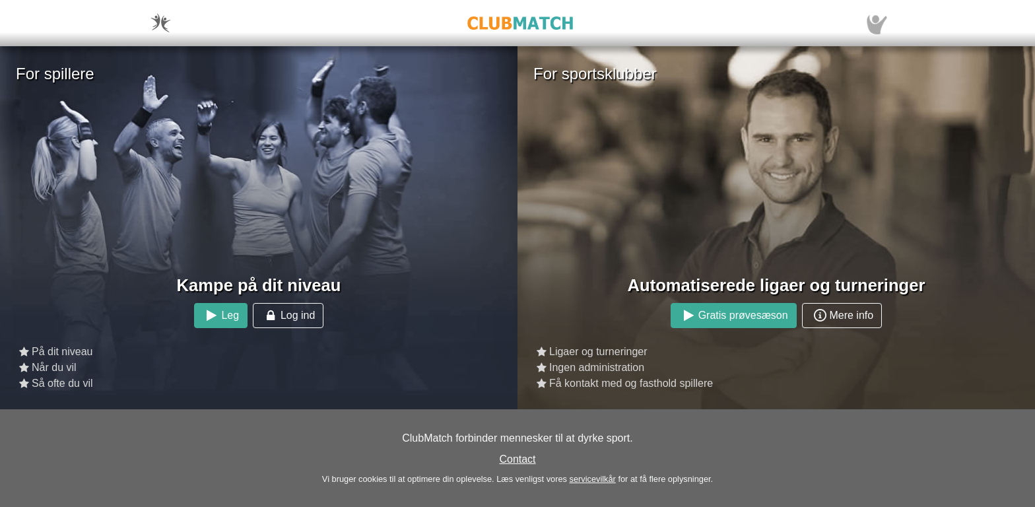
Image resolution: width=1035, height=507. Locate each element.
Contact (517, 459)
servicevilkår (592, 479)
